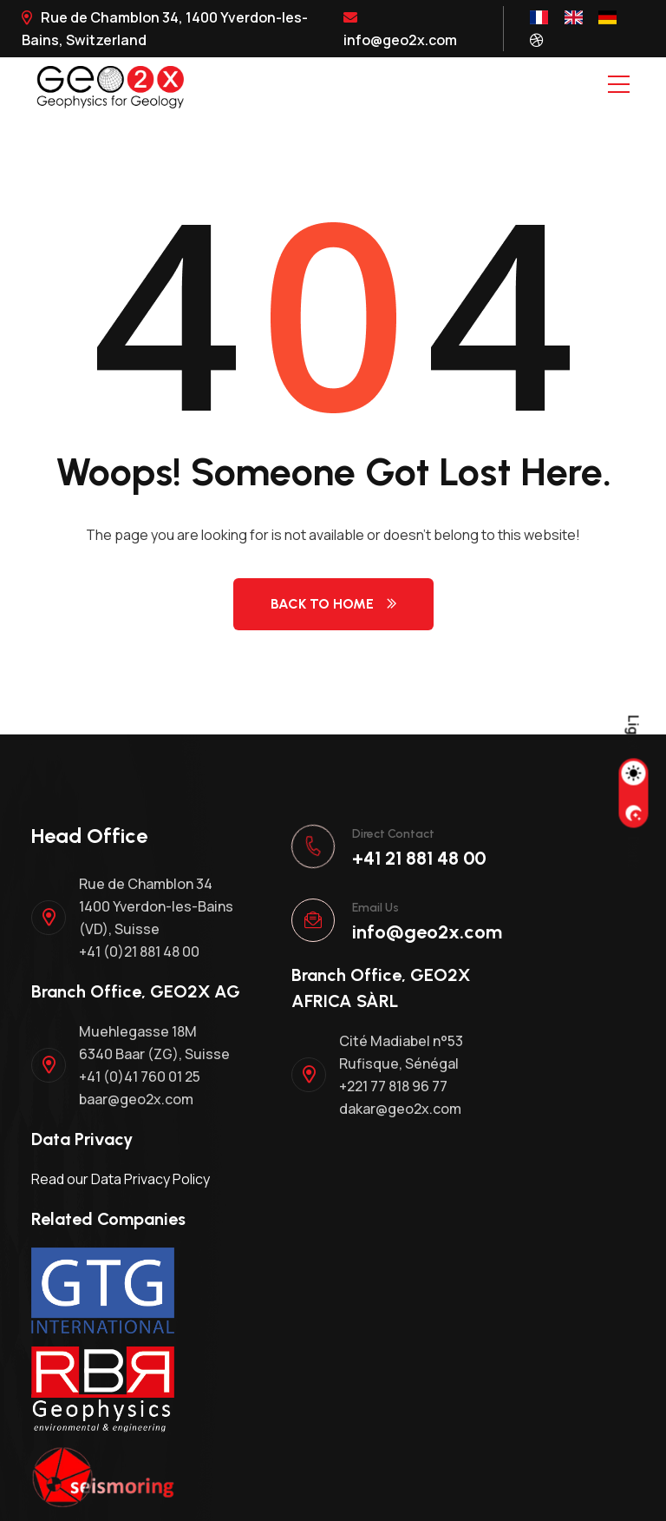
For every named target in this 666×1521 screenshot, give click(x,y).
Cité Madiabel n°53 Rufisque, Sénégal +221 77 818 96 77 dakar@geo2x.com (401, 1074)
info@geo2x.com (400, 29)
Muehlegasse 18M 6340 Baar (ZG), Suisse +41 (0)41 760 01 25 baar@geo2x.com (154, 1065)
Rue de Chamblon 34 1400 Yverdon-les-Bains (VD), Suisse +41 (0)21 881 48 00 (156, 917)
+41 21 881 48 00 (419, 858)
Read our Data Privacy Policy (120, 1178)
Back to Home (333, 604)
